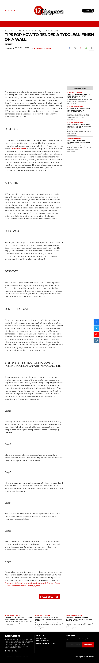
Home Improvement (74, 92)
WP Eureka (90, 656)
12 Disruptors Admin (42, 48)
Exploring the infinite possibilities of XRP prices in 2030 (78, 141)
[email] (74, 645)
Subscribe (88, 645)
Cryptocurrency (74, 138)
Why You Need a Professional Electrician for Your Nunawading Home (79, 110)
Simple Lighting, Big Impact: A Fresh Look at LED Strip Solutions (78, 95)
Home (7, 31)
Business (14, 31)
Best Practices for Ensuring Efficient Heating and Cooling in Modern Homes (79, 125)
